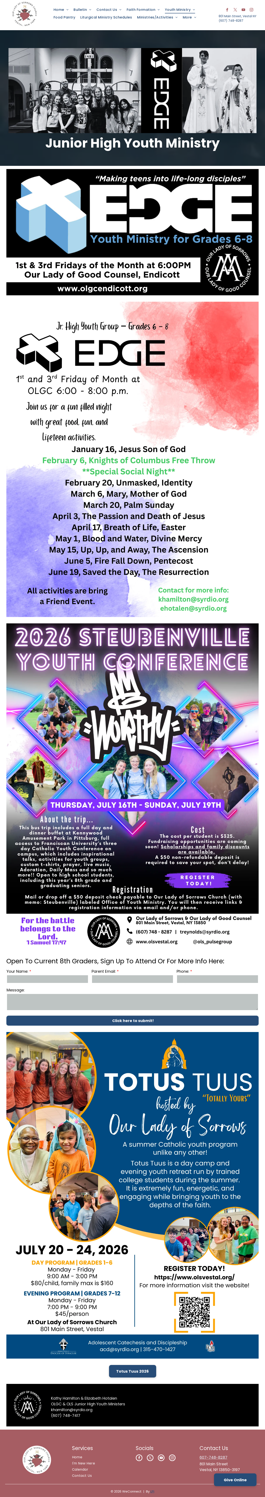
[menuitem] (61, 9)
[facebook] (227, 10)
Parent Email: (104, 971)
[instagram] (251, 10)
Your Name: (17, 971)
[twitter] (235, 10)
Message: (16, 990)
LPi (152, 1491)
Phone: (183, 971)
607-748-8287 (213, 1457)
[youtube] (243, 10)
